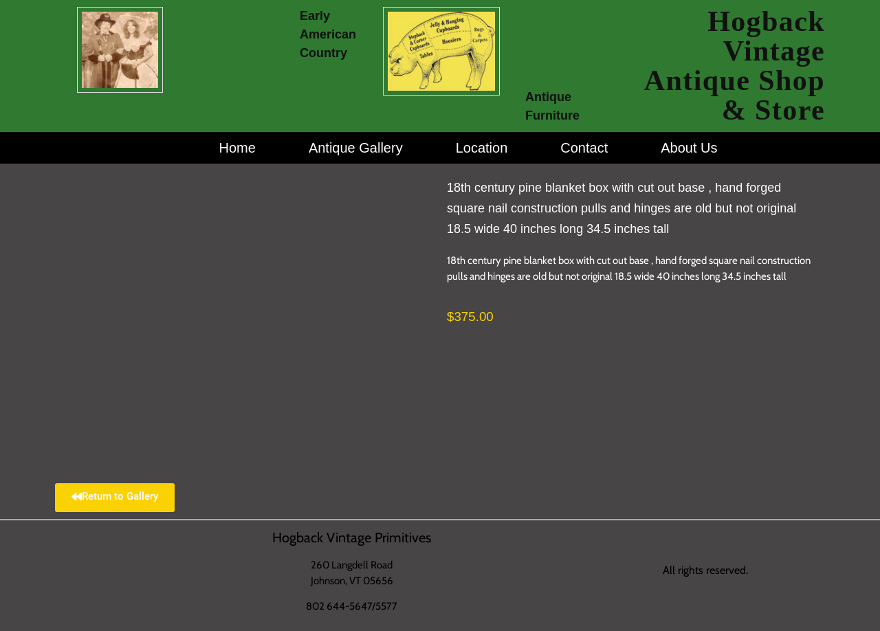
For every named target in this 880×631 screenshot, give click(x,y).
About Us (689, 147)
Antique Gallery (356, 147)
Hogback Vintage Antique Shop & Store (734, 65)
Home (237, 147)
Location (482, 147)
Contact (584, 147)
